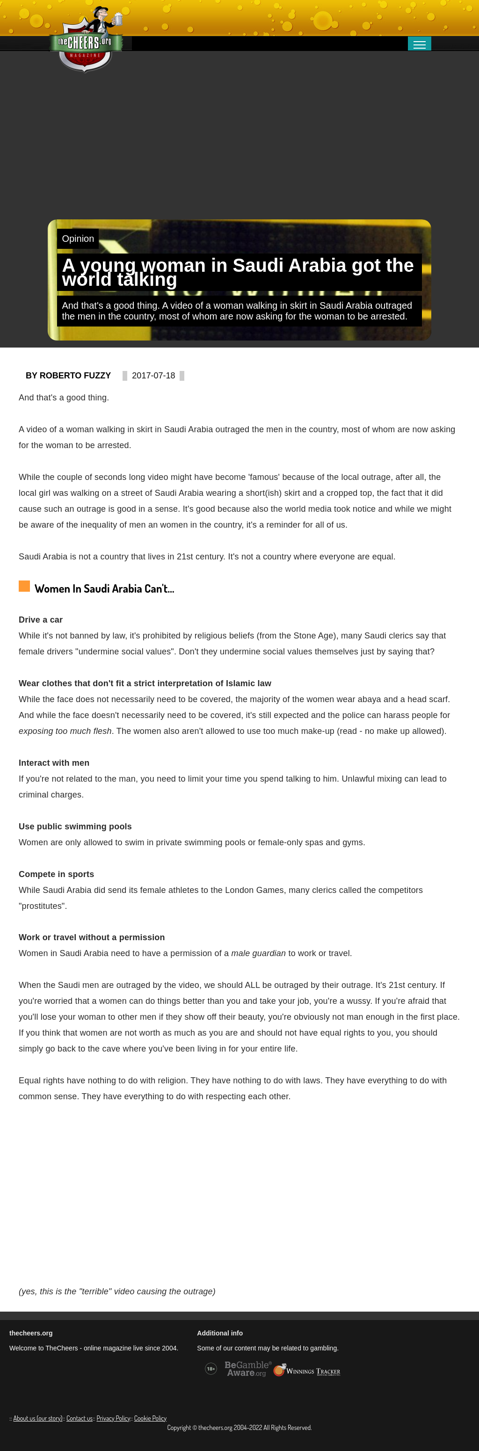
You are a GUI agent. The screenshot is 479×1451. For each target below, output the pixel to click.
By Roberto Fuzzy (68, 375)
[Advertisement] (239, 149)
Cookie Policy (150, 1418)
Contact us (79, 1418)
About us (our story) (37, 1418)
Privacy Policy (113, 1418)
